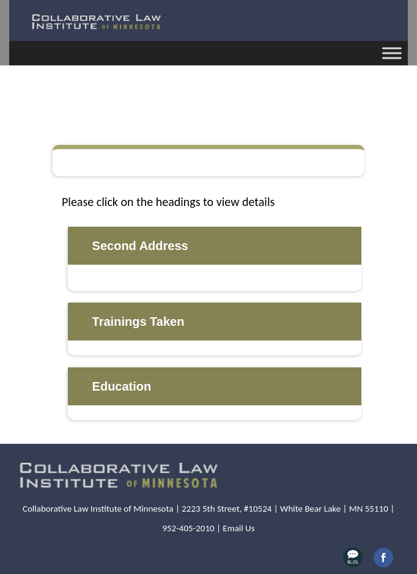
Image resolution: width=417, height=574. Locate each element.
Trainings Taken (138, 321)
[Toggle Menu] (392, 53)
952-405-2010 (188, 528)
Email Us (238, 528)
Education (122, 386)
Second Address (140, 245)
